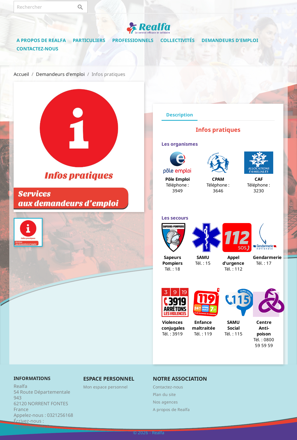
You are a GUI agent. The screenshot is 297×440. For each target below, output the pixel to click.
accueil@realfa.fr (32, 426)
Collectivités (177, 40)
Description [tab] (179, 115)
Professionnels (132, 40)
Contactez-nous (37, 48)
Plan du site (164, 394)
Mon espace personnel (105, 387)
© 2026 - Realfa (148, 432)
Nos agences (165, 402)
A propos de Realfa (41, 40)
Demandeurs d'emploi (230, 40)
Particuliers (89, 40)
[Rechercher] (51, 7)
